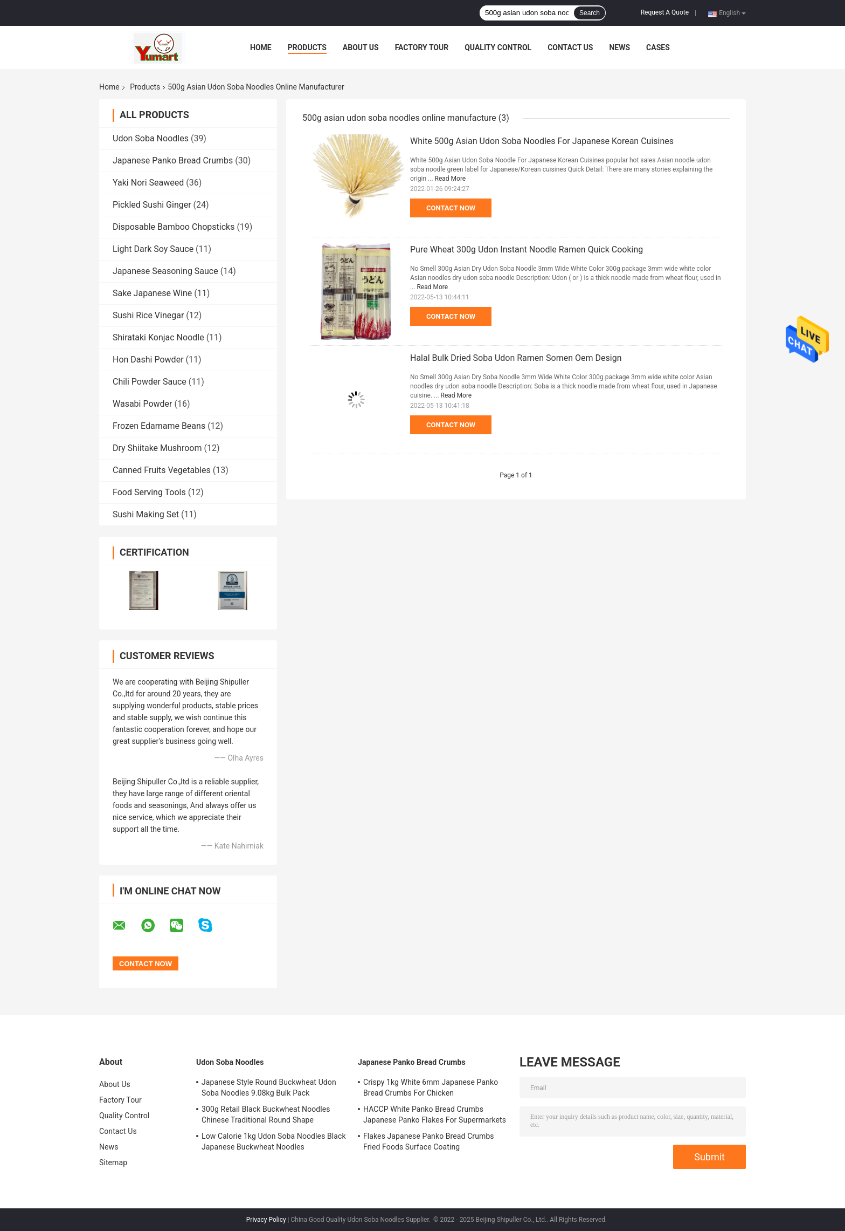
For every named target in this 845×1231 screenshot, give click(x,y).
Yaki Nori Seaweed (148, 182)
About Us (361, 47)
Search (589, 13)
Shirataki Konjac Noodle (158, 337)
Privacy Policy (266, 1219)
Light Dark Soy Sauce (153, 249)
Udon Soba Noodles (151, 138)
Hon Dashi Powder (148, 359)
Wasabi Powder (142, 404)
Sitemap (113, 1162)
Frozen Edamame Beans (159, 426)
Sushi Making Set (146, 514)
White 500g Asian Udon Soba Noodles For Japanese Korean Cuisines (542, 141)
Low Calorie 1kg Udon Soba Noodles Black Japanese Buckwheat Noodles (274, 1141)
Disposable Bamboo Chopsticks (173, 227)
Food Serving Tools (149, 492)
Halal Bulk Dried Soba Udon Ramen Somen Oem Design (516, 358)
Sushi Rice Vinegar (148, 315)
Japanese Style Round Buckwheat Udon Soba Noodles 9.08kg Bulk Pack (269, 1087)
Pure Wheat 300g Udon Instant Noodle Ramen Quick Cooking (526, 249)
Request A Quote (665, 12)
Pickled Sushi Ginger (152, 205)
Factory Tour (422, 47)
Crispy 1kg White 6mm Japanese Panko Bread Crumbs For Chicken (430, 1087)
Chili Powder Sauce (149, 382)
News (619, 47)
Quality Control (498, 47)
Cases (658, 47)
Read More (450, 178)
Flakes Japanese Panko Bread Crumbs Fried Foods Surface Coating (428, 1141)
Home (261, 47)
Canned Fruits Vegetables (162, 470)
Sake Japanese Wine (152, 293)
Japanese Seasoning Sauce (165, 271)
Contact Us (570, 47)
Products (307, 47)
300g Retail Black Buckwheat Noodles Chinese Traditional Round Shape (266, 1114)
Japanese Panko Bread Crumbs (173, 160)
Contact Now (450, 208)
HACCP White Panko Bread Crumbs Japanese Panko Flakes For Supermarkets (434, 1114)
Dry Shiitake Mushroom (157, 448)
